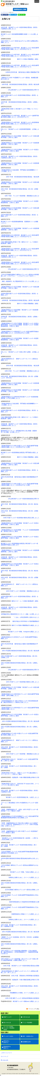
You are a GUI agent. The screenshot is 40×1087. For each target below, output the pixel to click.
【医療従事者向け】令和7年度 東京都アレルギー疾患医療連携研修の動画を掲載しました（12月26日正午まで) (20, 123)
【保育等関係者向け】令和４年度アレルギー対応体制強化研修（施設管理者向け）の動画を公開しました (19, 701)
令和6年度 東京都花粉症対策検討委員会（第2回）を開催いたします (19, 317)
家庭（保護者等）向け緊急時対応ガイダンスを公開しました (20, 281)
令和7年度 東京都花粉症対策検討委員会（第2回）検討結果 (20, 84)
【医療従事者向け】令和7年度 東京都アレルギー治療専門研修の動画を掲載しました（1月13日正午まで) (20, 116)
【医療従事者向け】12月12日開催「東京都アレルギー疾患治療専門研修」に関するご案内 (19, 150)
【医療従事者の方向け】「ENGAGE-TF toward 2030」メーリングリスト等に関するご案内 (20, 784)
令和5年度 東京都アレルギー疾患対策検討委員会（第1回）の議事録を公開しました (19, 557)
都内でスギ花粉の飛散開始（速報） (28, 59)
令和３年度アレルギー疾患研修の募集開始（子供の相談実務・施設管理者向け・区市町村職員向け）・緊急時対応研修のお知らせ (19, 952)
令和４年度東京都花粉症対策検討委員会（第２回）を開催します (19, 663)
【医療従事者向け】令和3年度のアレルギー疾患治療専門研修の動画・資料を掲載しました (20, 694)
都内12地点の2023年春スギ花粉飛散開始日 (25, 621)
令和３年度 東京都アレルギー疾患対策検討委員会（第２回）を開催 (19, 845)
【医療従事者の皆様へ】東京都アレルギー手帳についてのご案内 (19, 109)
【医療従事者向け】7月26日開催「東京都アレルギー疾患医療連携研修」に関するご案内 (20, 229)
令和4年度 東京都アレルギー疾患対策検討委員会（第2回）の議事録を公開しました (19, 608)
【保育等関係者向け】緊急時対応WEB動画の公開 (23, 902)
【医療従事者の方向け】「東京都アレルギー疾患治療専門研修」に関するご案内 (19, 760)
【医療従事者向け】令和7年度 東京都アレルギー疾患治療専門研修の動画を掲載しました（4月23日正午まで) (20, 48)
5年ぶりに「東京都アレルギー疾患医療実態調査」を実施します (20, 129)
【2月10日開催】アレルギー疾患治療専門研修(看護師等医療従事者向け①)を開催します (19, 852)
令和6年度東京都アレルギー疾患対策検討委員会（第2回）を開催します (19, 294)
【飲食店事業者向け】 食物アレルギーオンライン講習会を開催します (19, 359)
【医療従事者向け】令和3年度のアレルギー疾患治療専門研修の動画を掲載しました (20, 708)
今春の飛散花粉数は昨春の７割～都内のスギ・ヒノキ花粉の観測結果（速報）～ (19, 242)
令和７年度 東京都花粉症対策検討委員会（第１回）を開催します (19, 189)
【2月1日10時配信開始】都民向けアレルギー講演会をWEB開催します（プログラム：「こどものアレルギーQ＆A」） (20, 275)
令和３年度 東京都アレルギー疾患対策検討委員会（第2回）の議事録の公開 (20, 791)
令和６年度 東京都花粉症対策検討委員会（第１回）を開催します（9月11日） (19, 377)
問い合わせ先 (4, 1060)
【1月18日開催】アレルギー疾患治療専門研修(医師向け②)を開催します (20, 895)
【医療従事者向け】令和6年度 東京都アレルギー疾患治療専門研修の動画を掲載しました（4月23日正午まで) (20, 263)
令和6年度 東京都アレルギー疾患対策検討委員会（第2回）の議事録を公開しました (19, 256)
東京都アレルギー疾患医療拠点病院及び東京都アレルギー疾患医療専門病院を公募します (19, 544)
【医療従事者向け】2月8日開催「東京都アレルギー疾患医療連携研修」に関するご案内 (19, 310)
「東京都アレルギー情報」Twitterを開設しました (24, 872)
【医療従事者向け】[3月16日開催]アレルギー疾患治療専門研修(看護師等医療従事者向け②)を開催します (19, 817)
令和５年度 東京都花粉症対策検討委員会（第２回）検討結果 (19, 504)
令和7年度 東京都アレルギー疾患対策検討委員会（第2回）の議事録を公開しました (19, 28)
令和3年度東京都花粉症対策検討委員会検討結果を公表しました (20, 859)
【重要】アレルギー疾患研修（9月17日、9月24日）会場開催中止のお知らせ (20, 937)
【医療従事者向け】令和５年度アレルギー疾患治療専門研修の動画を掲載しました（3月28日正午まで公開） (19, 446)
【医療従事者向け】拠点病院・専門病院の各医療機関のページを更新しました (19, 170)
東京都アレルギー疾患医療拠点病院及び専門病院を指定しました (19, 453)
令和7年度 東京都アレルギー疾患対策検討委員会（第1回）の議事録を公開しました (19, 157)
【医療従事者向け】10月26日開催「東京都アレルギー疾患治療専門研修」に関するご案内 (19, 564)
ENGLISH (37, 1)
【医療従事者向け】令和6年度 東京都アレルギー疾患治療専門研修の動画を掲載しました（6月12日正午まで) (20, 249)
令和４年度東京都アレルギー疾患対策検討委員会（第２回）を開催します (19, 656)
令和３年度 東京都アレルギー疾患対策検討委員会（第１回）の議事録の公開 (19, 925)
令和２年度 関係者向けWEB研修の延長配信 (25, 975)
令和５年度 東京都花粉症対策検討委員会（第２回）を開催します (19, 511)
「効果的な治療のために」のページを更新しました (23, 877)
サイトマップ (4, 1056)
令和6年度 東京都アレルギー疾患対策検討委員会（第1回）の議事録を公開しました (19, 345)
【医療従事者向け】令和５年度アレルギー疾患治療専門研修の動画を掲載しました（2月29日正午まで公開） (19, 484)
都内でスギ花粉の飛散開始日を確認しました (25, 625)
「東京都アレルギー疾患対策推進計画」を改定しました (22, 797)
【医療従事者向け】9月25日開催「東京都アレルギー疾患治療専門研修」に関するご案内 (20, 390)
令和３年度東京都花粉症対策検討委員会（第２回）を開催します (19, 883)
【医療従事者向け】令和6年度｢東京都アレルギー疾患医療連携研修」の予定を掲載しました (19, 397)
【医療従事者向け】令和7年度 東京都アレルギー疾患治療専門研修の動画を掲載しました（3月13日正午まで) (20, 66)
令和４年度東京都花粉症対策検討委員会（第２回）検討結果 (20, 650)
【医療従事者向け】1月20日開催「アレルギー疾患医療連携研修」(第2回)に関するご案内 (20, 530)
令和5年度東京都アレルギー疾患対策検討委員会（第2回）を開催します (19, 470)
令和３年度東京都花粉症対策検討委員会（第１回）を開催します (19, 944)
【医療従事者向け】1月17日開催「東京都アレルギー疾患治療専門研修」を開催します (20, 688)
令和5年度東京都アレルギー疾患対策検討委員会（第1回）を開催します (19, 597)
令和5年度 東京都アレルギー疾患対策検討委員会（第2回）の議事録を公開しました (19, 424)
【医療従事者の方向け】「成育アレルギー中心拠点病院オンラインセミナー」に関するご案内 (19, 773)
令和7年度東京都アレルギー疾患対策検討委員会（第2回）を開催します (19, 96)
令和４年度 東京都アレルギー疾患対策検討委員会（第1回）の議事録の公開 (20, 747)
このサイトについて (6, 1052)
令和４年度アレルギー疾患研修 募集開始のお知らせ (22, 754)
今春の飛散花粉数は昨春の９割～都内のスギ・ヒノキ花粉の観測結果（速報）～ (19, 417)
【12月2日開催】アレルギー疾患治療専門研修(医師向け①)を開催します (20, 908)
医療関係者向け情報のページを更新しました (25, 914)
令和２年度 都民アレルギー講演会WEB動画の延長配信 (22, 998)
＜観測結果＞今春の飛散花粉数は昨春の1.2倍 (25, 777)
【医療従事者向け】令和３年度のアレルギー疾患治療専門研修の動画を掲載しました (19, 734)
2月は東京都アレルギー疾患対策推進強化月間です (23, 90)
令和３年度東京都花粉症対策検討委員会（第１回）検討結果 (20, 931)
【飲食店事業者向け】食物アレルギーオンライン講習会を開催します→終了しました (19, 971)
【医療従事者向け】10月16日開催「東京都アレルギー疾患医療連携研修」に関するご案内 (19, 201)
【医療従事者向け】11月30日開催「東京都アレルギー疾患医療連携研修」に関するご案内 (19, 339)
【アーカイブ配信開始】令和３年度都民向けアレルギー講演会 (19, 803)
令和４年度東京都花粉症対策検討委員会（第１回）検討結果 (20, 721)
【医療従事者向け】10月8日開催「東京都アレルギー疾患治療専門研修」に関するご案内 (20, 182)
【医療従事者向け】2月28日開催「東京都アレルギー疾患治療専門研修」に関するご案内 (20, 464)
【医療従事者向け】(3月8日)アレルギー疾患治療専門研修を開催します (19, 637)
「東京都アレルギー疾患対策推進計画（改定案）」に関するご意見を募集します (19, 838)
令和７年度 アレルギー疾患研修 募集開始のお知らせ (22, 196)
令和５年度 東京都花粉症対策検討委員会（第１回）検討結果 (19, 571)
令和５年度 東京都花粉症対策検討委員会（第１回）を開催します (19, 578)
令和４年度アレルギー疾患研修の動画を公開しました (22, 682)
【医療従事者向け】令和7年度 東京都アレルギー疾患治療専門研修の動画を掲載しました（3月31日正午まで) (20, 55)
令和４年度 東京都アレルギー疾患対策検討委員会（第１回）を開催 (19, 766)
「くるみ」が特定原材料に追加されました (26, 617)
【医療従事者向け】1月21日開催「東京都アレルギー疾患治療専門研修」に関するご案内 (20, 136)
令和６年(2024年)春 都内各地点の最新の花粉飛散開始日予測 (19, 477)
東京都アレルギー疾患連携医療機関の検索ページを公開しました (19, 34)
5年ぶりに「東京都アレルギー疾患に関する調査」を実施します (20, 352)
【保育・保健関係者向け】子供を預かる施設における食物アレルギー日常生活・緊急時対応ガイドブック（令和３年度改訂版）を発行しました (19, 824)
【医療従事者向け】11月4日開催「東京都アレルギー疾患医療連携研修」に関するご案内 (20, 551)
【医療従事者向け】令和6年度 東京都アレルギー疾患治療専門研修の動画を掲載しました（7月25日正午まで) (20, 235)
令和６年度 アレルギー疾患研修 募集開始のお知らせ (22, 371)
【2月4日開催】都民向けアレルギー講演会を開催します (21, 889)
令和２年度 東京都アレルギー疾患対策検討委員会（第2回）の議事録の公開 (20, 986)
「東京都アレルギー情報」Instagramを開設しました (23, 631)
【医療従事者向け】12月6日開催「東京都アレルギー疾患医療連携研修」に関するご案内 (20, 163)
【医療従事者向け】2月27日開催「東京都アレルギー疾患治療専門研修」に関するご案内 (20, 287)
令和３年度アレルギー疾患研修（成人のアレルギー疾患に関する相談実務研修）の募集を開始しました (19, 959)
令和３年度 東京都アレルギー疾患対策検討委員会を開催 (21, 965)
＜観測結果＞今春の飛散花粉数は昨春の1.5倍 (25, 979)
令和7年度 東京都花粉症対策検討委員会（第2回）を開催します (19, 102)
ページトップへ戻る (33, 1009)
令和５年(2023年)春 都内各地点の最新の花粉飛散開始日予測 (19, 644)
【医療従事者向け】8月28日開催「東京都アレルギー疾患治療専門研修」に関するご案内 (20, 208)
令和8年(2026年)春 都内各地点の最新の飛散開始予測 (22, 72)
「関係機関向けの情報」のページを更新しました (24, 993)
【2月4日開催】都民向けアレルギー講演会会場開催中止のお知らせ (19, 866)
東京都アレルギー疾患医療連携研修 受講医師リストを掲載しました (19, 222)
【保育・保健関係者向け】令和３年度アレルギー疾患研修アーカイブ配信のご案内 (19, 832)
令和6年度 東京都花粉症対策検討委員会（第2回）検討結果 (20, 300)
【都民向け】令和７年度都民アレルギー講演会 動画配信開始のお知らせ (19, 78)
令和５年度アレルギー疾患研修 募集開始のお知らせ (22, 591)
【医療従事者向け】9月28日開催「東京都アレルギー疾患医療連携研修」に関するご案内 (20, 383)
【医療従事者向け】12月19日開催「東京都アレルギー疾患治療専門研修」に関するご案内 (19, 523)
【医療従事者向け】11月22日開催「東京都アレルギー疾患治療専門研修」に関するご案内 (19, 715)
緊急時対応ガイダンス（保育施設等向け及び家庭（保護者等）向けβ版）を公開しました (19, 431)
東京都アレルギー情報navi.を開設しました (26, 1001)
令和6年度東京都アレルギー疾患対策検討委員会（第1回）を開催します (19, 411)
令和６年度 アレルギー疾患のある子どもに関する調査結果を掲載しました (19, 41)
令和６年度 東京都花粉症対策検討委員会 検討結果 (22, 365)
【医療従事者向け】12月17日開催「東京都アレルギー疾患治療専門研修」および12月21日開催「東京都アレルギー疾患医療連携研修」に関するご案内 (19, 325)
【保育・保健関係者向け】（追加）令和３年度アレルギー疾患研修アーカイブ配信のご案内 (19, 810)
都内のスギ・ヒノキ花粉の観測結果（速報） (25, 601)
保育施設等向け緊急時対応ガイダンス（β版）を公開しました (20, 614)
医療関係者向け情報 (20, 9)
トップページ (4, 12)
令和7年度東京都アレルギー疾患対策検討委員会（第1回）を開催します (19, 215)
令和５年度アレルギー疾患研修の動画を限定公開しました (21, 517)
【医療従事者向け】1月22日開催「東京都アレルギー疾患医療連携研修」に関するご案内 (20, 143)
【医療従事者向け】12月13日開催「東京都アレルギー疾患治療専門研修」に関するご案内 (19, 537)
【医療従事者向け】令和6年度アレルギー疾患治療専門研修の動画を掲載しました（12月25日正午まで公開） (20, 332)
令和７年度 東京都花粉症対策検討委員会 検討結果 (22, 177)
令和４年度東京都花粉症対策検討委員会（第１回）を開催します (19, 727)
